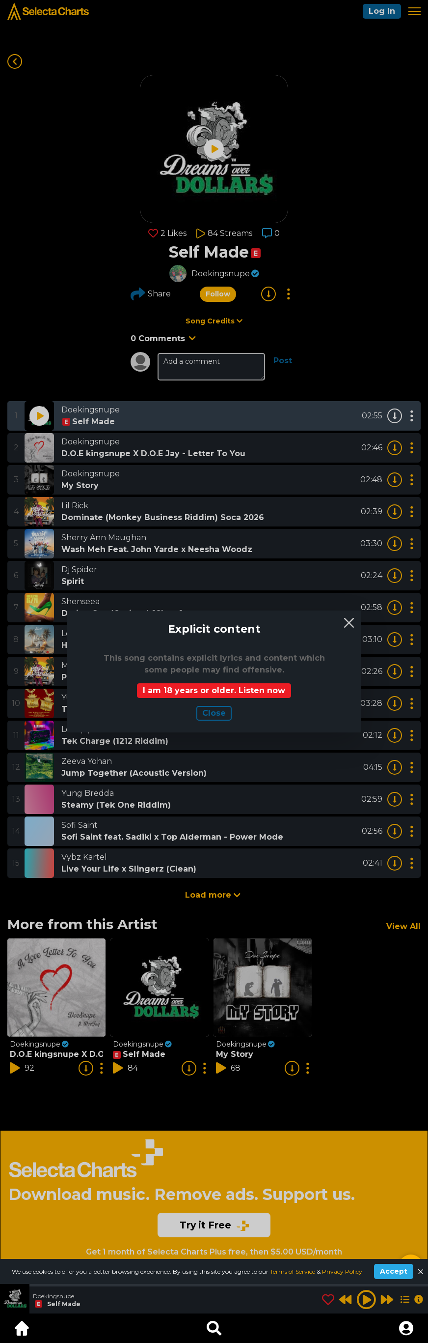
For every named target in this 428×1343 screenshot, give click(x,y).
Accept (393, 1271)
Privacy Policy (342, 1271)
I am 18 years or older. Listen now (214, 690)
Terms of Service (293, 1271)
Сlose (214, 713)
